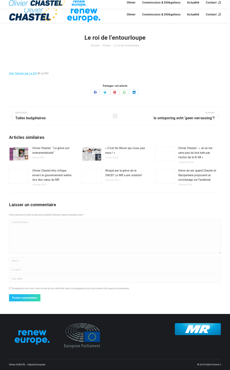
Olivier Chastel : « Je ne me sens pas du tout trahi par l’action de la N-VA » (195, 152)
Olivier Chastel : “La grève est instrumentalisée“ (50, 150)
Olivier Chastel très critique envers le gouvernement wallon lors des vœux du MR (52, 175)
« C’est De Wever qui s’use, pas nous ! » (125, 150)
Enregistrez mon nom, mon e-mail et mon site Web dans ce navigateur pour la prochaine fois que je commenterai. (70, 288)
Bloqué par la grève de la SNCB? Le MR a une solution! (123, 173)
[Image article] (19, 154)
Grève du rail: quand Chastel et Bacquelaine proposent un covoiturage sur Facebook (197, 175)
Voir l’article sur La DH (23, 73)
